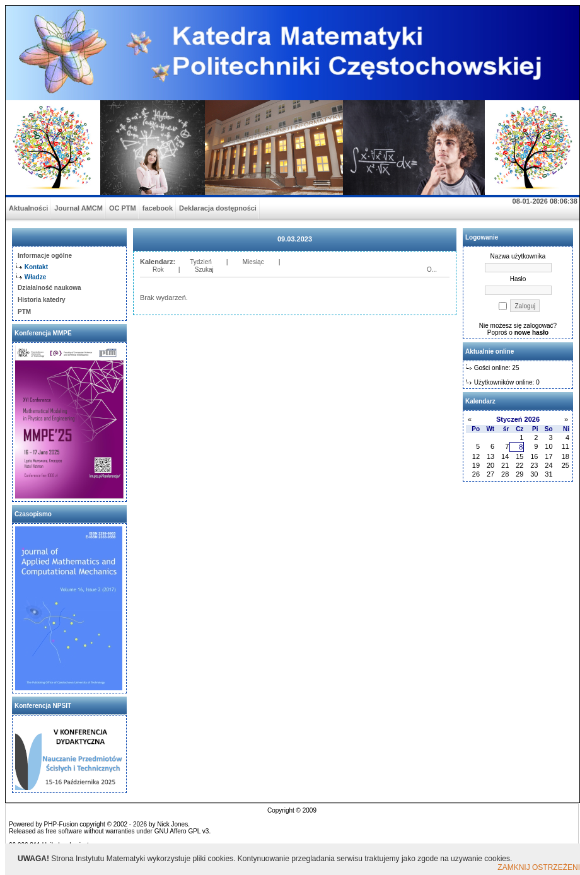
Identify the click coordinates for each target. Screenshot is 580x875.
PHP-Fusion (61, 824)
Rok (158, 269)
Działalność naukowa (49, 287)
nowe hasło (531, 332)
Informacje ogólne (45, 255)
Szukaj (204, 269)
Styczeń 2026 (518, 419)
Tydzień (200, 261)
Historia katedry (42, 299)
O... (432, 269)
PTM (24, 311)
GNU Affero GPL (177, 831)
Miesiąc (253, 261)
